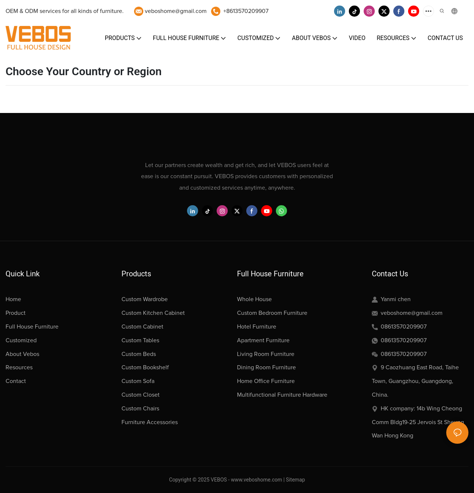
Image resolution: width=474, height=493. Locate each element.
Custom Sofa (137, 381)
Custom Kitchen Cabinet (153, 313)
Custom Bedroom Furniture (272, 313)
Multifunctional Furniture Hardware (282, 395)
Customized (21, 340)
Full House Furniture (32, 327)
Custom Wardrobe (144, 299)
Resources (19, 367)
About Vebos (22, 354)
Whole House (254, 299)
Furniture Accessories (149, 422)
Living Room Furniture (265, 354)
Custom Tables (140, 340)
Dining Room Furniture (266, 367)
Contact (16, 381)
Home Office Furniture (266, 381)
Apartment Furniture (263, 340)
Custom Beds (138, 354)
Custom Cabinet (142, 327)
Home (13, 299)
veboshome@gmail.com (176, 11)
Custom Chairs (140, 409)
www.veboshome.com (256, 480)
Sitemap (295, 480)
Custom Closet (140, 395)
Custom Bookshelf (145, 367)
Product (16, 313)
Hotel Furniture (256, 327)
